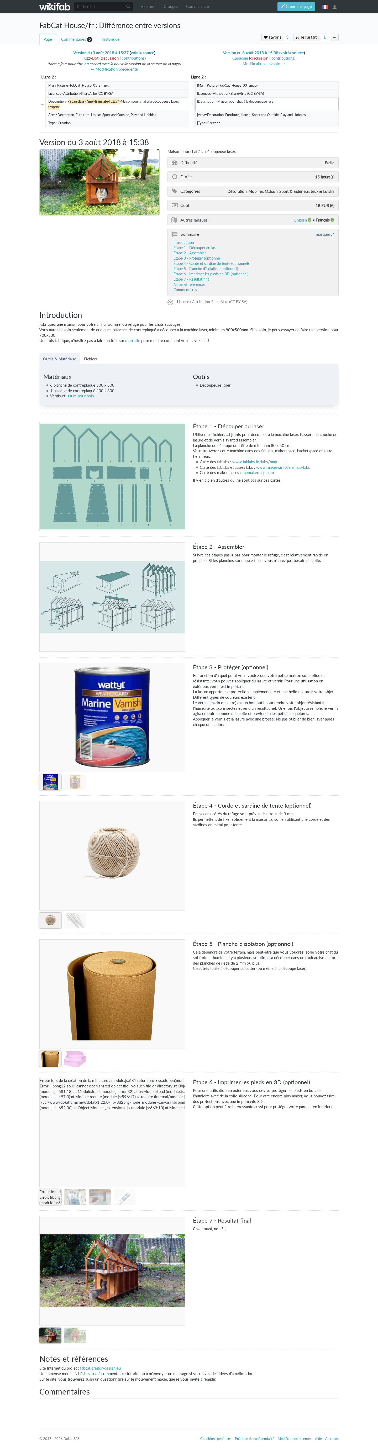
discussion (110, 58)
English (300, 220)
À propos (332, 1439)
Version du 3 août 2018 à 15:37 (101, 53)
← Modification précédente (114, 69)
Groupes (171, 6)
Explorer (148, 6)
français (324, 6)
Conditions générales (216, 1439)
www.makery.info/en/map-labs (283, 467)
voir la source (142, 53)
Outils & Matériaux (60, 358)
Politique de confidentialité (254, 1439)
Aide (318, 1439)
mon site (132, 340)
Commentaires (73, 39)
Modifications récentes (295, 1439)
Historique (110, 39)
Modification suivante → (264, 63)
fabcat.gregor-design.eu (100, 1368)
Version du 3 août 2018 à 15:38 (250, 53)
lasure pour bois (80, 396)
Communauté (197, 6)
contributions (133, 58)
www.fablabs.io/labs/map (254, 462)
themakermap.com (258, 472)
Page (48, 39)
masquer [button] (323, 234)
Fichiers (90, 358)
